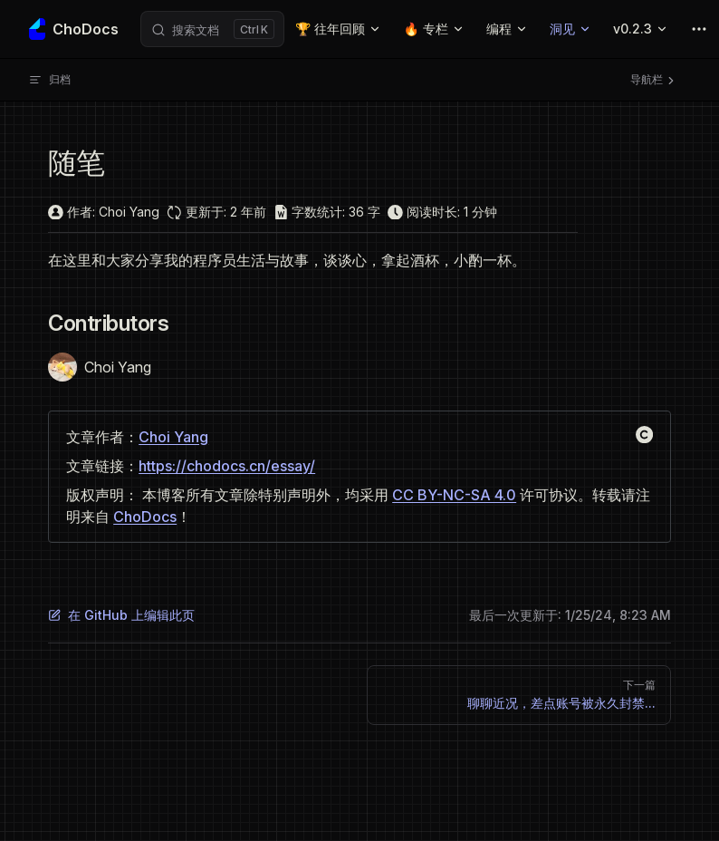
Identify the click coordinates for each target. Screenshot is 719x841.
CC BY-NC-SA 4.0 (454, 495)
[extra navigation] (699, 29)
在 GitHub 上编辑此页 (121, 615)
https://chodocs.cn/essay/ (227, 466)
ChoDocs (145, 517)
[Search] (212, 29)
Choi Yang (173, 437)
